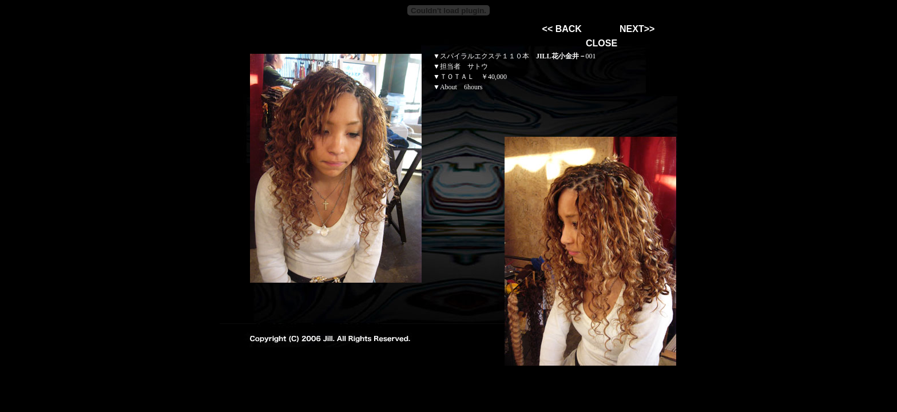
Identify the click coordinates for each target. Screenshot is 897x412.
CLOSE (601, 43)
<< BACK (562, 29)
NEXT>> (637, 29)
